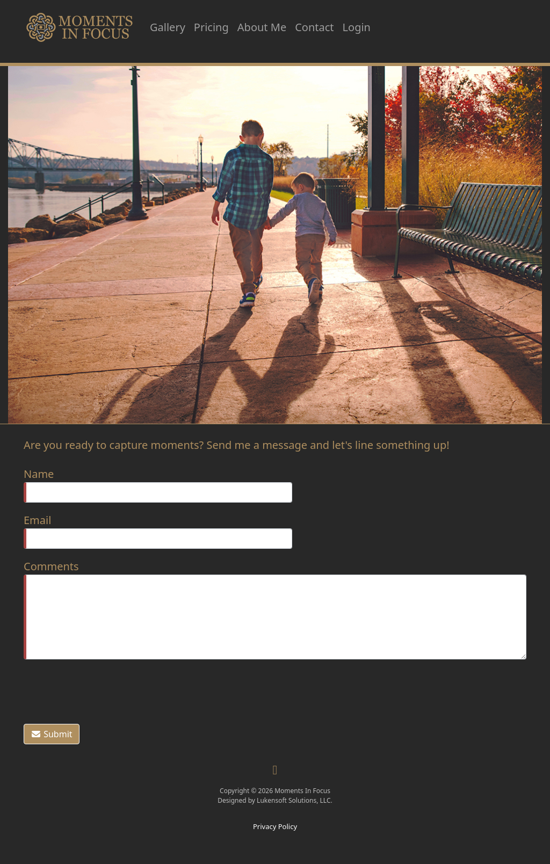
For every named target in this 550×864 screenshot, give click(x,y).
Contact (314, 27)
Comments (51, 566)
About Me (261, 27)
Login (357, 27)
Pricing (211, 27)
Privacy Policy (275, 826)
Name (39, 474)
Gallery (167, 27)
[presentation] (105, 690)
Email (37, 520)
